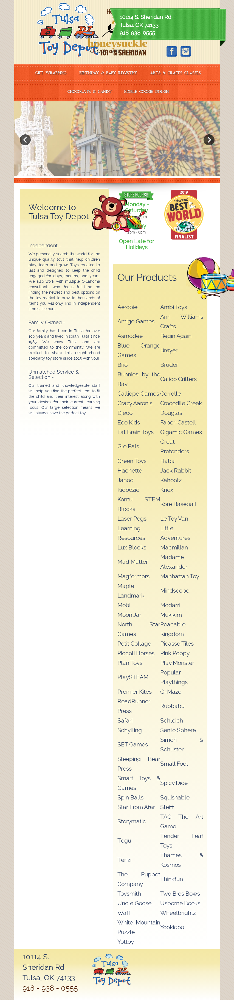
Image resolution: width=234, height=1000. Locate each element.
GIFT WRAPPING (50, 73)
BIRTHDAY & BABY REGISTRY (108, 73)
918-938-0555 (137, 32)
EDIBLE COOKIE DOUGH (146, 91)
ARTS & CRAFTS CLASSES (175, 73)
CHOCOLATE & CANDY (89, 91)
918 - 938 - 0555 (50, 988)
